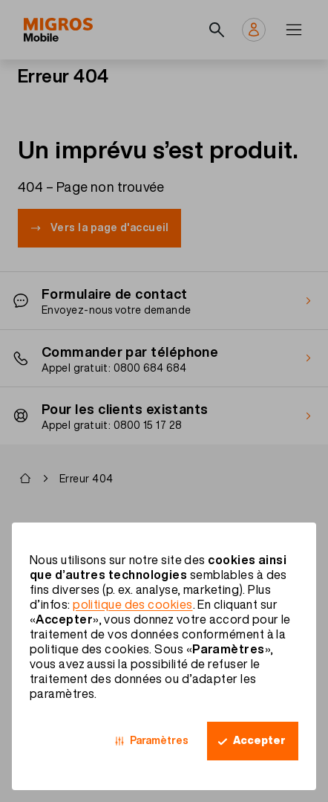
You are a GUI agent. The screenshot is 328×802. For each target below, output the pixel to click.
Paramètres (159, 740)
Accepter (259, 740)
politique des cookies (132, 604)
